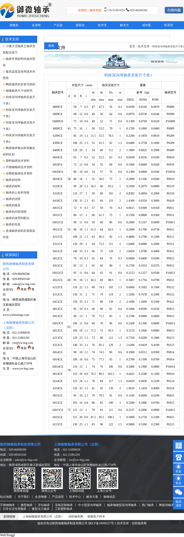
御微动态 (109, 496)
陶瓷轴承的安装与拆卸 (19, 84)
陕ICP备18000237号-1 (102, 523)
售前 (22, 289)
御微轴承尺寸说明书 (17, 90)
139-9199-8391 (116, 10)
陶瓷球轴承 (166, 505)
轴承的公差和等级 (16, 192)
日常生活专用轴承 (14, 508)
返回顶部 (178, 503)
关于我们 (24, 496)
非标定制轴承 (64, 505)
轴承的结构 (12, 179)
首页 (132, 46)
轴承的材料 (12, 186)
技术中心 (75, 496)
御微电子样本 (96, 516)
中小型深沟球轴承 (90, 505)
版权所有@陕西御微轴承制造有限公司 (62, 523)
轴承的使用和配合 (16, 218)
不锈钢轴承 (7, 505)
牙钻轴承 (44, 505)
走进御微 (41, 496)
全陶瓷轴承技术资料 (17, 173)
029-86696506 (138, 10)
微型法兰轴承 (40, 508)
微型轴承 (27, 505)
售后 (178, 483)
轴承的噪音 (12, 205)
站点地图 (6, 496)
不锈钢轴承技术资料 (17, 167)
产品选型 (58, 496)
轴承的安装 (12, 224)
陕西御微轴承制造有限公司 (20, 444)
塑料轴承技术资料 (16, 160)
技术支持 (144, 46)
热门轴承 (148, 505)
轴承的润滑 (12, 199)
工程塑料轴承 (64, 508)
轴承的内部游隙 (14, 211)
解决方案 (92, 496)
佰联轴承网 (75, 516)
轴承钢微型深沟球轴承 (122, 505)
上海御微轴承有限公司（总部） (77, 444)
